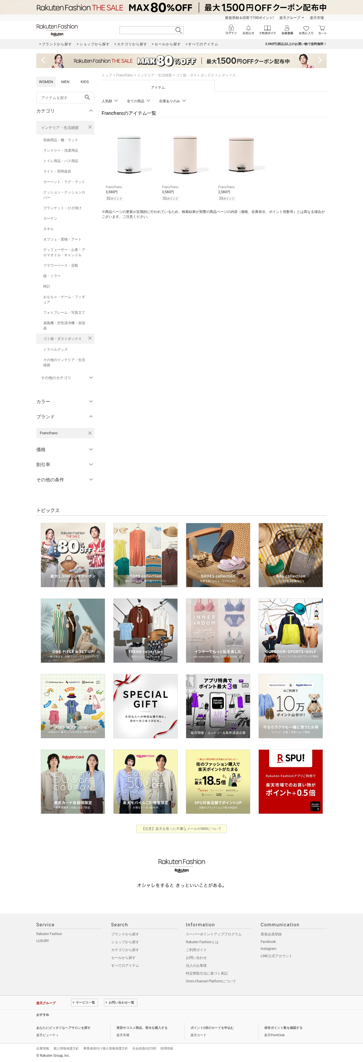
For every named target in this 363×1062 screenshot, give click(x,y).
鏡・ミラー (52, 276)
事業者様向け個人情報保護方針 (105, 1048)
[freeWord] (65, 97)
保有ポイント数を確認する (283, 1028)
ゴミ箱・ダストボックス (62, 339)
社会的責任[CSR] (144, 1048)
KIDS (85, 82)
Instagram (268, 949)
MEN (65, 82)
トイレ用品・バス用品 (60, 161)
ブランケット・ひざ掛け (62, 208)
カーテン (50, 218)
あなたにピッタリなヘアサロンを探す (63, 1028)
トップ (107, 75)
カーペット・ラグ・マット (64, 182)
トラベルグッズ (55, 349)
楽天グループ (289, 18)
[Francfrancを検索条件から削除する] (90, 433)
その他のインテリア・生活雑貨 (64, 362)
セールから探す (123, 958)
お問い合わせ (196, 958)
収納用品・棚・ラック (60, 140)
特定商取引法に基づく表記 (207, 973)
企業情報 (42, 1048)
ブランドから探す (125, 934)
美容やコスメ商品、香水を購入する (142, 1028)
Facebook (268, 942)
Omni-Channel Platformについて (211, 981)
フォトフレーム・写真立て (64, 313)
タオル (48, 229)
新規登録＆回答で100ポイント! (249, 18)
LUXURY (42, 941)
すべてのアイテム (125, 966)
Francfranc (124, 75)
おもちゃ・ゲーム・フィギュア (64, 299)
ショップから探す (125, 942)
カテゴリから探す (125, 950)
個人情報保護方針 (66, 1048)
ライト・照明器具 (57, 171)
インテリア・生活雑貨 (60, 127)
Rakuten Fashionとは (202, 942)
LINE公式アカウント (276, 956)
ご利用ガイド (196, 950)
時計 (46, 286)
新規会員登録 (271, 934)
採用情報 (166, 1048)
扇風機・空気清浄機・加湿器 (64, 325)
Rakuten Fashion (49, 934)
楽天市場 (317, 18)
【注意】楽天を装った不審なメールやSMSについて (181, 829)
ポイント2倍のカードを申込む (212, 1028)
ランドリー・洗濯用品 (60, 150)
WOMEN (46, 82)
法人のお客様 (196, 966)
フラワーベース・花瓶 (60, 265)
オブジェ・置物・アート (62, 239)
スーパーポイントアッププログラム (214, 934)
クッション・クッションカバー (64, 195)
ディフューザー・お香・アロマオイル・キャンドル (64, 252)
